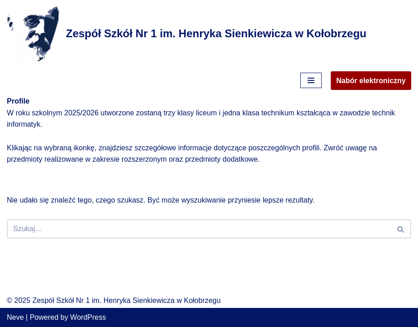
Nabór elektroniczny (371, 80)
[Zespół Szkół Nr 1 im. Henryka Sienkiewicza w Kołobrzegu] (187, 33)
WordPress (88, 317)
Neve (15, 317)
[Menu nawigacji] (311, 80)
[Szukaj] (199, 228)
